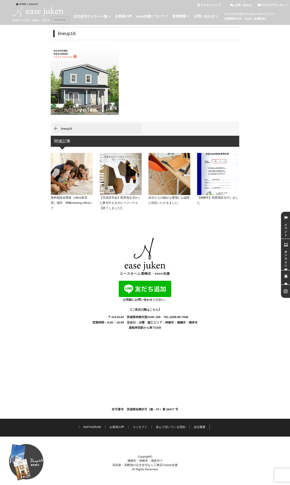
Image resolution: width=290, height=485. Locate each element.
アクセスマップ (209, 5)
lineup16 (66, 128)
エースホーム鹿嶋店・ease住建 (145, 256)
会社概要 (199, 427)
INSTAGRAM (92, 427)
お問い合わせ (241, 5)
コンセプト (140, 427)
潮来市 (193, 322)
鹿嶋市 (181, 322)
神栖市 (169, 322)
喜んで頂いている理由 (170, 427)
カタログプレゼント (273, 5)
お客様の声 (116, 427)
